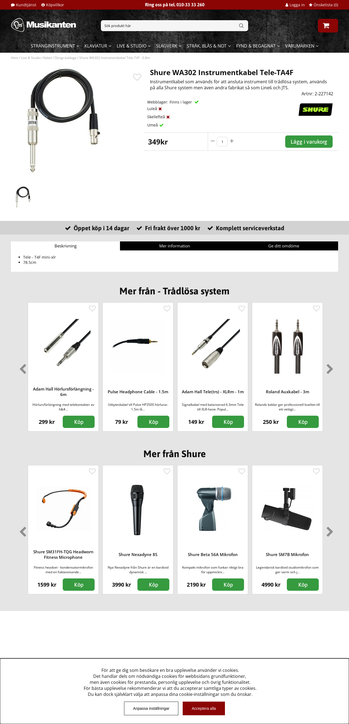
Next (329, 367)
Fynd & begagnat (256, 46)
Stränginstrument (53, 46)
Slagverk (166, 46)
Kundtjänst (26, 4)
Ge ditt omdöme (283, 246)
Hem (14, 57)
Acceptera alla (204, 708)
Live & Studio (131, 46)
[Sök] (174, 25)
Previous (21, 367)
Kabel (47, 57)
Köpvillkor (55, 4)
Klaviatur (96, 46)
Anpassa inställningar (151, 708)
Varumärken (299, 46)
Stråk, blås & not (207, 46)
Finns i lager (181, 102)
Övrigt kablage (66, 57)
